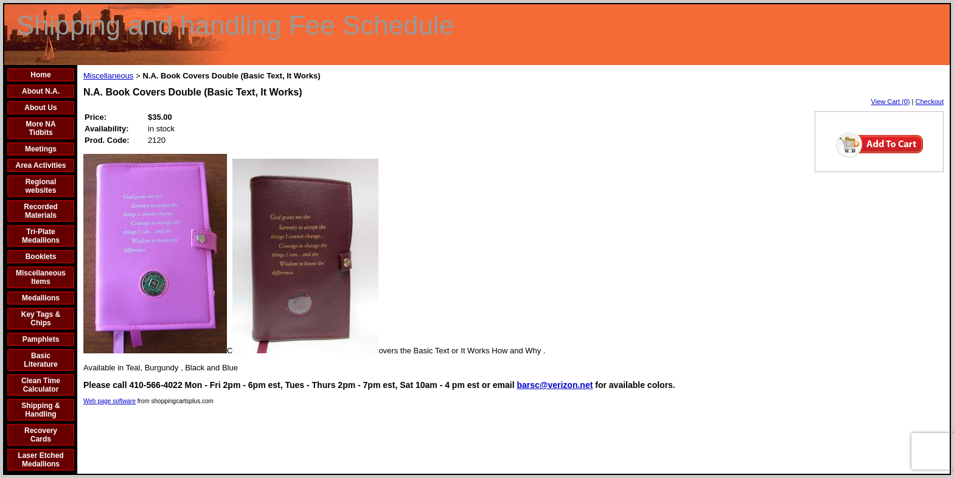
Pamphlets (41, 339)
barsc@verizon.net (555, 385)
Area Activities (41, 165)
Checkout (930, 101)
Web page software (109, 401)
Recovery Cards (40, 434)
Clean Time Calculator (40, 384)
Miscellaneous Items (41, 277)
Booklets (41, 256)
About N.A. (41, 91)
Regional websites (41, 186)
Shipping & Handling (40, 409)
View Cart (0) (890, 101)
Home (40, 75)
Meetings (41, 149)
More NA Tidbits (40, 128)
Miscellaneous (108, 75)
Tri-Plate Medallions (41, 235)
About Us (40, 107)
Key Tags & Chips (40, 318)
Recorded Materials (40, 211)
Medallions (41, 298)
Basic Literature (40, 360)
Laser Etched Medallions (40, 459)
